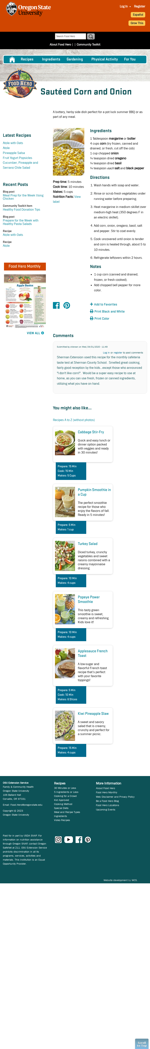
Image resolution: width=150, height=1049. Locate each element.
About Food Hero (60, 44)
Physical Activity (104, 59)
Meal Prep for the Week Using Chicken (23, 197)
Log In (124, 6)
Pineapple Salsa (14, 153)
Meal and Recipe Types (67, 812)
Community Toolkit (88, 44)
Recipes (27, 59)
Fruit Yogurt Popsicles (17, 158)
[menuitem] (124, 6)
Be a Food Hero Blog (107, 801)
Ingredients (51, 59)
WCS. (135, 880)
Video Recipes (62, 820)
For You (130, 59)
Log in (106, 352)
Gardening (75, 59)
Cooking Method (63, 804)
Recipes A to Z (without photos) (74, 420)
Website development (116, 880)
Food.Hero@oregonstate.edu (26, 804)
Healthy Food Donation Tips (21, 210)
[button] (111, 304)
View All (33, 333)
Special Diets (61, 808)
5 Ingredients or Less (66, 792)
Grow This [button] (137, 23)
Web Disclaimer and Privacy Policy (115, 796)
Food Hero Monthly (106, 792)
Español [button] (138, 15)
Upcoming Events (105, 809)
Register (139, 6)
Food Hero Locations (107, 805)
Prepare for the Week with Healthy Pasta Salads (20, 222)
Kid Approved (61, 800)
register (118, 352)
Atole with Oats (13, 143)
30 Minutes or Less (65, 788)
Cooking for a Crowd (65, 796)
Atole (6, 148)
